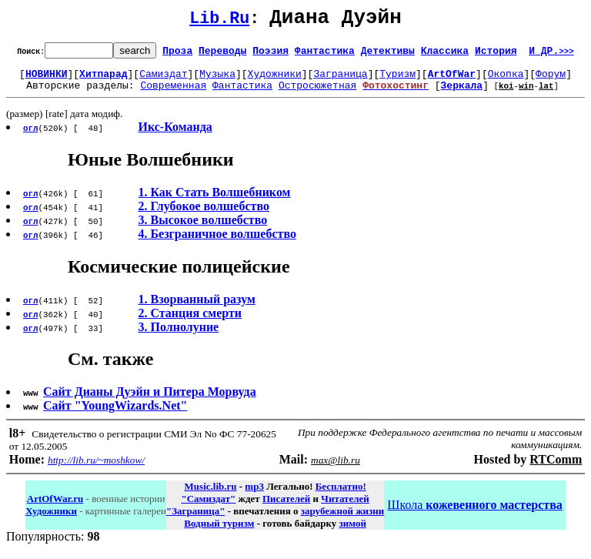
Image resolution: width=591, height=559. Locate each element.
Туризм (397, 80)
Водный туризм (219, 532)
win (526, 94)
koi (506, 94)
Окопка (506, 80)
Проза (177, 55)
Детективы (388, 55)
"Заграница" (195, 520)
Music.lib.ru (211, 495)
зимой (352, 532)
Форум (551, 80)
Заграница (340, 80)
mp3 (254, 495)
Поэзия (270, 55)
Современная (173, 94)
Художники (275, 80)
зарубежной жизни (343, 520)
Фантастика (325, 55)
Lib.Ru (219, 21)
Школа (474, 514)
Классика (445, 55)
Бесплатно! (341, 495)
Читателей (345, 508)
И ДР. (551, 55)
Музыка (217, 80)
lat (546, 94)
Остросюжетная (317, 94)
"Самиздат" (208, 508)
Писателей (286, 508)
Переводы (222, 55)
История (496, 55)
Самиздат (163, 80)
